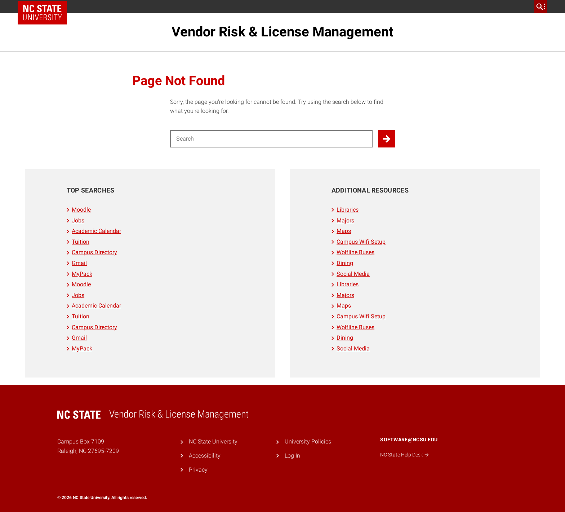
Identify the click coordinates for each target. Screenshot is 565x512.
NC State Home (45, 6)
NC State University (213, 441)
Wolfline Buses (355, 252)
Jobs (78, 220)
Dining (345, 263)
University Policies (308, 441)
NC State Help (404, 455)
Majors (345, 220)
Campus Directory (94, 252)
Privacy (198, 469)
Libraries (348, 209)
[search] (540, 6)
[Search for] (271, 138)
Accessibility (205, 455)
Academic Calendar (96, 231)
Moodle (81, 209)
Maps (344, 231)
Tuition (80, 241)
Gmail (79, 263)
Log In (292, 455)
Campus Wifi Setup (361, 241)
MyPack (82, 273)
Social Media (353, 273)
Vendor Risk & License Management (282, 32)
